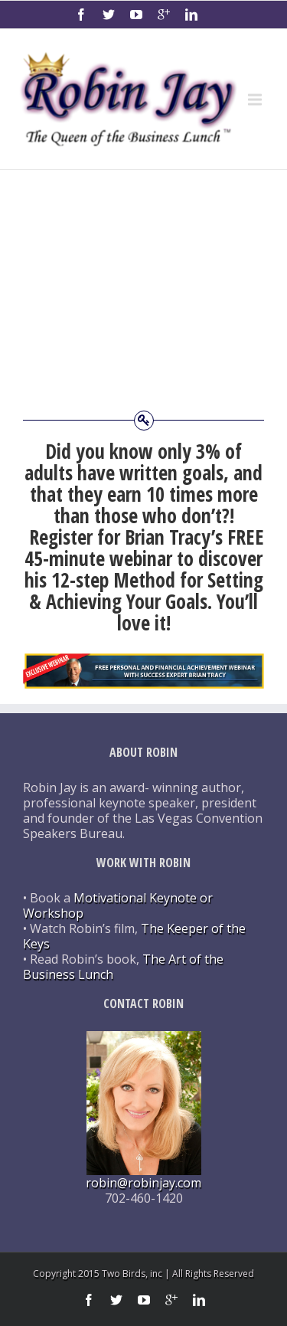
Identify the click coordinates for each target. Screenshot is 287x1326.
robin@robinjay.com (143, 1182)
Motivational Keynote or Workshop (118, 905)
